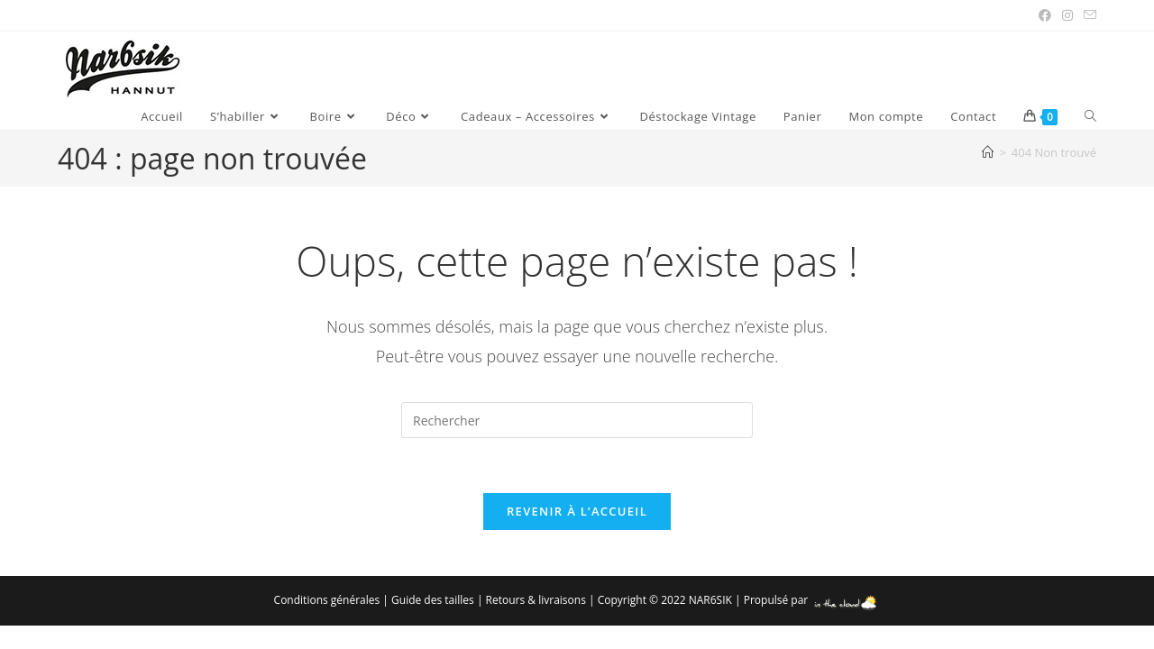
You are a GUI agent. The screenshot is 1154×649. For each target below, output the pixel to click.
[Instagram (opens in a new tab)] (1067, 15)
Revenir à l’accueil (577, 511)
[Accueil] (988, 152)
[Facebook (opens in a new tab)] (1045, 15)
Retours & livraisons (536, 600)
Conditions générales (327, 600)
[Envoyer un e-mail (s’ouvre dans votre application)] (1087, 15)
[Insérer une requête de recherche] (577, 420)
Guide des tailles (432, 600)
